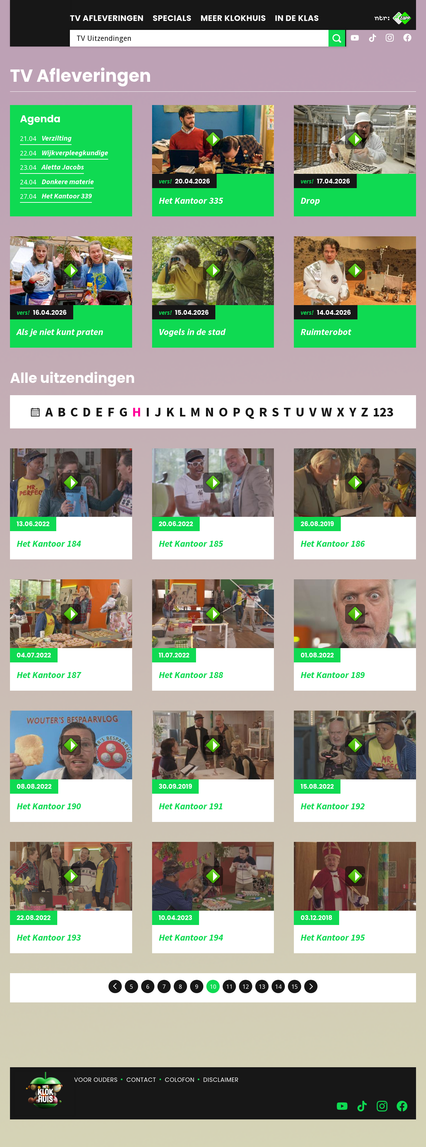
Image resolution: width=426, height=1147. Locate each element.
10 (213, 986)
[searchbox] (199, 38)
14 (278, 986)
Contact (141, 1080)
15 (294, 986)
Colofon (179, 1080)
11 (229, 986)
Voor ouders (96, 1080)
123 (383, 411)
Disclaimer (221, 1080)
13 (262, 986)
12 (245, 986)
